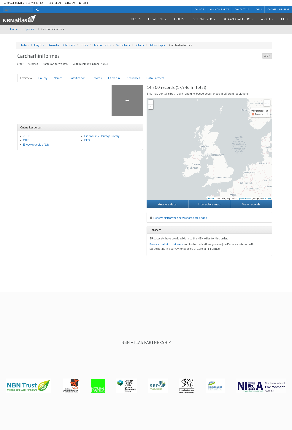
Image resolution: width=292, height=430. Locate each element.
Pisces (84, 45)
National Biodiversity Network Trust (24, 2)
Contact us (242, 9)
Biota (23, 45)
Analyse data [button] (167, 204)
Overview (26, 78)
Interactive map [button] (209, 204)
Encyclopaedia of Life (36, 144)
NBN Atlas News (219, 9)
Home (14, 29)
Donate (199, 9)
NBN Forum (55, 2)
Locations (155, 19)
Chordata (69, 45)
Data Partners (155, 78)
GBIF (26, 140)
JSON (267, 55)
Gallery (42, 78)
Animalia (53, 45)
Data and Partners (236, 19)
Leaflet (211, 198)
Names (58, 78)
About (265, 19)
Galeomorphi (157, 45)
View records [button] (251, 204)
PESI (87, 140)
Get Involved (202, 19)
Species (135, 19)
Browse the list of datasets (166, 244)
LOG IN (85, 2)
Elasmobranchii (102, 45)
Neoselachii (123, 45)
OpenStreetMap (245, 198)
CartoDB (267, 198)
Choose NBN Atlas (278, 9)
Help (284, 19)
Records (97, 78)
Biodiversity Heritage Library (102, 136)
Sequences (133, 78)
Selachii (139, 45)
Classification (77, 78)
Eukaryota (37, 45)
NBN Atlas (69, 2)
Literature (114, 78)
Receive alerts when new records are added (178, 218)
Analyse (179, 19)
